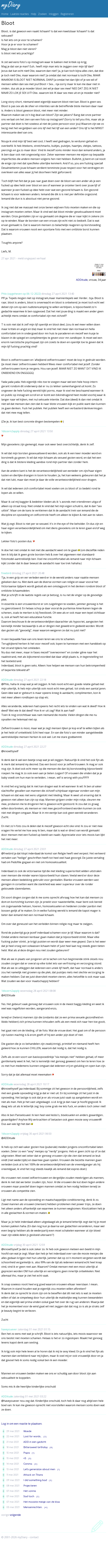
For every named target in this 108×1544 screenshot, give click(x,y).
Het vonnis (29, 1491)
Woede (27, 1431)
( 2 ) (44, 1437)
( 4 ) (35, 1464)
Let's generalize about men (39, 1469)
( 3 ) (29, 1458)
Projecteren (30, 1485)
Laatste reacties (19, 14)
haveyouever (9, 1329)
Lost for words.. (32, 1436)
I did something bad (35, 1480)
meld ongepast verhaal (32, 258)
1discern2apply (10, 431)
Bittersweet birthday (35, 1447)
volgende (15, 1515)
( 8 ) (51, 1447)
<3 (24, 1458)
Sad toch (28, 1496)
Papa (26, 1452)
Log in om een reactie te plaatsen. (21, 1423)
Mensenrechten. (32, 1507)
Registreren (67, 14)
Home (4, 14)
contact (34, 1537)
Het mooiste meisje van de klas (41, 1502)
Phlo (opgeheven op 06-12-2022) (21, 293)
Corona (27, 1464)
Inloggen (54, 14)
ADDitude (82, 280)
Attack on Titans (33, 1475)
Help (33, 14)
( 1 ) (33, 1453)
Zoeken (42, 14)
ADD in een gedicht (34, 1442)
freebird (6, 573)
